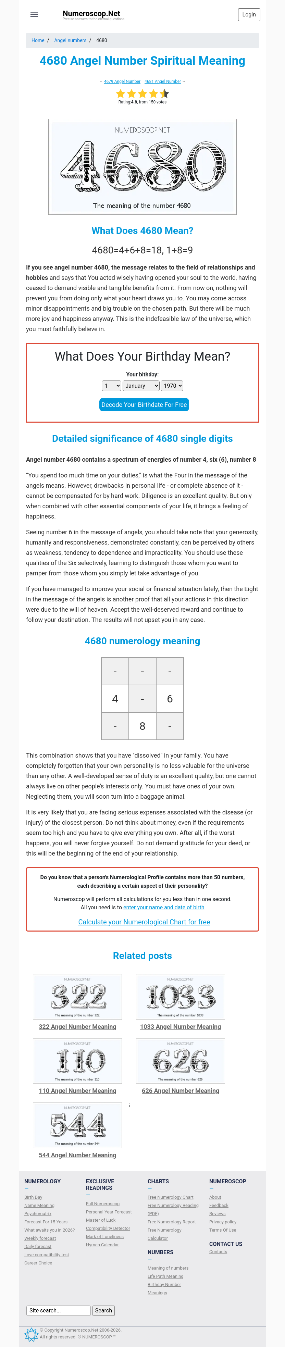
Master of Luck (100, 1220)
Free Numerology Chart (171, 1197)
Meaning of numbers (168, 1268)
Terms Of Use (222, 1230)
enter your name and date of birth (164, 907)
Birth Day (33, 1197)
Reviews (217, 1213)
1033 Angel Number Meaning (180, 1026)
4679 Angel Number (122, 81)
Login (249, 14)
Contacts (218, 1251)
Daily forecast (37, 1246)
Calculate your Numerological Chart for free (144, 922)
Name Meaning (39, 1205)
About (215, 1197)
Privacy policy (222, 1221)
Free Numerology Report (172, 1221)
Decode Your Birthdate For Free (144, 404)
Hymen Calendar (102, 1244)
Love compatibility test (46, 1254)
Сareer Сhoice (38, 1262)
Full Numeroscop (103, 1203)
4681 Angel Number (163, 81)
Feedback (218, 1205)
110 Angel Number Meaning (77, 1090)
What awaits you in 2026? (49, 1230)
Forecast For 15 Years (45, 1221)
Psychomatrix (37, 1213)
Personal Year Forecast (109, 1211)
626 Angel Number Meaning (180, 1090)
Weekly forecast (40, 1238)
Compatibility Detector (108, 1228)
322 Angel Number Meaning (77, 1026)
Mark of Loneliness (105, 1236)
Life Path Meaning (166, 1276)
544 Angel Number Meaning (77, 1155)
